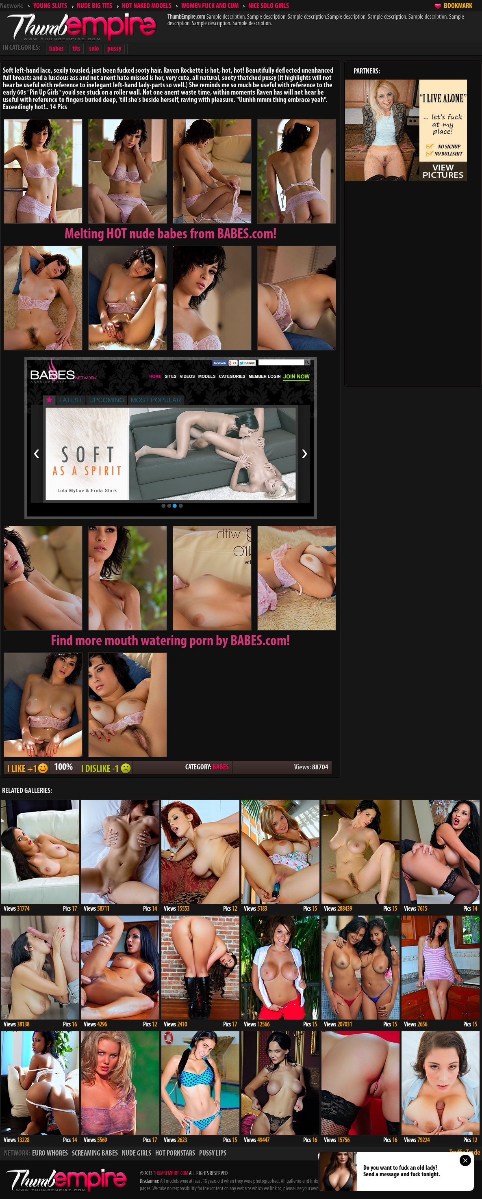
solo (94, 48)
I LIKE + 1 (27, 767)
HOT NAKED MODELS (147, 6)
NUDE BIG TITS (94, 6)
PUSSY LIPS (212, 1154)
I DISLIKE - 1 (104, 767)
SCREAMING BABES (95, 1154)
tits (76, 48)
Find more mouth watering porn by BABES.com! (170, 641)
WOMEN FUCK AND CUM (210, 6)
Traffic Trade (464, 1153)
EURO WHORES (50, 1154)
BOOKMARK (458, 6)
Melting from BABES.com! (171, 234)
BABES (221, 767)
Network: (12, 6)
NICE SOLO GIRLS (268, 6)
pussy (114, 48)
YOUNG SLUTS (50, 6)
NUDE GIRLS (136, 1154)
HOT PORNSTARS (175, 1154)
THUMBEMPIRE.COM (170, 1174)
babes (56, 48)
